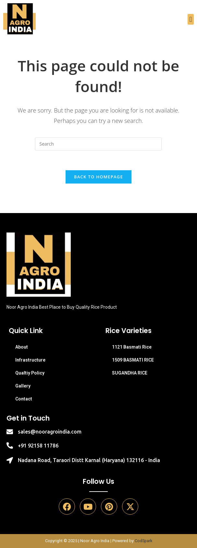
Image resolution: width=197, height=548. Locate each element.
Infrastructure (30, 360)
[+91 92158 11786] (9, 445)
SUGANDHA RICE (129, 372)
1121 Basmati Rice (132, 347)
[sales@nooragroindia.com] (9, 432)
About (21, 347)
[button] (191, 19)
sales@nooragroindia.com (49, 432)
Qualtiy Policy (29, 372)
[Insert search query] (98, 143)
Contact (23, 398)
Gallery (23, 385)
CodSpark (143, 540)
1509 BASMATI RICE (133, 360)
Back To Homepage (98, 177)
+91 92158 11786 (38, 445)
